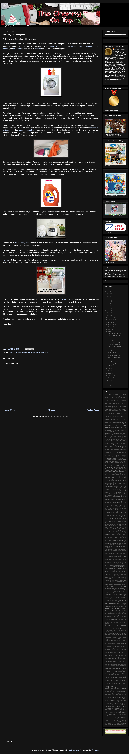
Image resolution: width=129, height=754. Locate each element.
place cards (107, 665)
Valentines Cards (109, 524)
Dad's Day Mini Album (114, 355)
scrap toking (118, 683)
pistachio (112, 664)
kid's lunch (124, 631)
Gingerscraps (116, 445)
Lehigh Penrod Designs (120, 461)
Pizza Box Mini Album (114, 493)
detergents (27, 352)
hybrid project (111, 625)
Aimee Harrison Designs (111, 400)
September (111, 324)
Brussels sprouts (116, 412)
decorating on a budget (121, 562)
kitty (117, 633)
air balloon (116, 531)
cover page (107, 558)
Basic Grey (111, 407)
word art (111, 724)
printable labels (117, 670)
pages (119, 652)
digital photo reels (122, 565)
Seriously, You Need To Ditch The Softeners (114, 343)
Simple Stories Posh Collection (112, 501)
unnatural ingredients (26, 130)
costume (116, 556)
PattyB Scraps (119, 487)
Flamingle (116, 440)
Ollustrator (74, 750)
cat (111, 547)
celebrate (110, 549)
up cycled (111, 717)
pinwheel (116, 662)
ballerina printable (112, 537)
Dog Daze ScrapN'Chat (114, 430)
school (121, 681)
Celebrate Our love (112, 413)
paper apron (113, 653)
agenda (110, 531)
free (124, 586)
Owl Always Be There (113, 486)
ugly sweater (120, 715)
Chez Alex (107, 415)
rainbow (116, 677)
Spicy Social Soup (112, 505)
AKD (109, 399)
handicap (116, 616)
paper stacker (108, 658)
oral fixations (121, 648)
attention (120, 534)
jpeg (119, 630)
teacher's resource (121, 703)
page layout (108, 652)
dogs (115, 574)
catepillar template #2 (117, 547)
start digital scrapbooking (111, 697)
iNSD (106, 627)
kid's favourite (118, 631)
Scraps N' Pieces (121, 496)
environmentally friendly (121, 578)
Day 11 (111, 422)
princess (118, 668)
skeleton (110, 694)
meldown (116, 637)
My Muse (107, 480)
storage (110, 698)
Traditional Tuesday (115, 519)
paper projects (117, 657)
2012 (108, 385)
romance (113, 680)
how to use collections (121, 622)
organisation (123, 649)
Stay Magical (114, 506)
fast (113, 581)
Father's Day (108, 436)
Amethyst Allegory (117, 403)
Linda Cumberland (115, 462)
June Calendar (117, 456)
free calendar (112, 589)
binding (122, 538)
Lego (113, 461)
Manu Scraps (108, 474)
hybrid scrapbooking (121, 625)
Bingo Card (111, 410)
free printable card (113, 601)
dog (112, 574)
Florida (120, 440)
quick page (123, 676)
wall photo (112, 721)
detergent (124, 563)
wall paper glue (120, 720)
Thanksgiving (108, 511)
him (121, 617)
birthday (114, 540)
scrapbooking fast (114, 688)
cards (109, 547)
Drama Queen (116, 431)
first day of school (122, 584)
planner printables (108, 667)
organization (107, 650)
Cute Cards (110, 419)
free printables (110, 603)
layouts (106, 636)
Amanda (110, 403)
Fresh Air (116, 442)
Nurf (125, 481)
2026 (108, 289)
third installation (108, 708)
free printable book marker (111, 600)
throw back (117, 708)
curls (109, 560)
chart (106, 550)
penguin (118, 659)
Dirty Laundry (123, 427)
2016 (108, 313)
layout (115, 634)
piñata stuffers (123, 664)
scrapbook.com (123, 684)
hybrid (107, 624)
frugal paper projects (109, 612)
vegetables (114, 718)
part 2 (113, 658)
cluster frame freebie (121, 553)
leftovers (115, 636)
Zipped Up (123, 528)
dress (106, 575)
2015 (108, 315)
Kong (116, 459)
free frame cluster (114, 595)
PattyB (114, 487)
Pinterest (106, 493)
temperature (115, 704)
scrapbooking (110, 686)
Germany (112, 443)
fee (123, 583)
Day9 (114, 422)
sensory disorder (117, 690)
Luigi (111, 470)
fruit (115, 612)
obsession (116, 648)
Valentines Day (117, 524)
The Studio (115, 515)
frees (118, 610)
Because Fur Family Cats (118, 409)
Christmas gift (123, 416)
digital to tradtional (118, 571)
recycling (110, 678)
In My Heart (121, 452)
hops (113, 620)
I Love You (113, 452)
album (121, 531)
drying (119, 575)
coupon (124, 556)
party (116, 658)
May (109, 368)
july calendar (123, 630)
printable (124, 668)
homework (107, 620)
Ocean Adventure (108, 483)
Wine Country (120, 527)
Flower (106, 442)
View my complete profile (111, 83)
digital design (115, 565)
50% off (110, 396)
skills (113, 694)
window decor (120, 723)
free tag (116, 606)
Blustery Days (117, 410)
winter (124, 723)
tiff (121, 708)
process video (113, 674)
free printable (108, 598)
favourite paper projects (116, 583)
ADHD (106, 399)
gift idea (119, 613)
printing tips (107, 674)
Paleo (111, 487)
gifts (105, 615)
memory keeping (122, 637)
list (123, 636)
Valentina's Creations (114, 522)
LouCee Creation (115, 465)
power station (112, 668)
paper (108, 653)
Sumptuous (117, 509)
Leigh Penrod (107, 462)
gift (116, 613)
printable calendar (109, 670)
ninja (125, 646)
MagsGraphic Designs (111, 471)
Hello (111, 450)
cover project (114, 558)
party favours (121, 658)
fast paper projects (119, 581)
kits (115, 633)
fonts (110, 586)
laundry (36, 352)
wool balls (107, 724)
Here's (33, 214)
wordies (114, 724)
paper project (110, 656)
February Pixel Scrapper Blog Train (117, 439)
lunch (125, 636)
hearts (116, 617)
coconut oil (107, 555)
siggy (118, 691)
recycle (106, 678)
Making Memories (122, 473)
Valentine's (124, 522)
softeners (124, 694)
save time (124, 680)
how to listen (113, 622)
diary (111, 565)
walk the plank (112, 720)
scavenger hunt (115, 681)
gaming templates (111, 613)
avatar (110, 536)
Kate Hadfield (123, 456)
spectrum (107, 695)
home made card (122, 619)
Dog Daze (118, 428)
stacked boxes (115, 695)
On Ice (122, 483)
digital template (122, 569)
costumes (120, 556)
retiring (106, 680)
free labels (113, 597)
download (124, 574)
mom (109, 643)
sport (110, 695)
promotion (107, 675)
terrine (113, 706)
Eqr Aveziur (113, 433)
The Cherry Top (116, 512)
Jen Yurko (120, 453)
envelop (113, 578)
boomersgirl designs (110, 543)
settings (38, 49)
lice (118, 636)
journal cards (114, 630)
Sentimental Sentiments (110, 498)
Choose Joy (112, 415)
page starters (114, 652)
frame (115, 586)
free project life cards (119, 603)
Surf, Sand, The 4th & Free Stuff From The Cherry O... (115, 335)
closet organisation (122, 552)
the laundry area (77, 46)
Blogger (95, 750)
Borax (12, 352)
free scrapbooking (118, 604)
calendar (110, 546)
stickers (106, 698)
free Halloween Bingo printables (112, 588)
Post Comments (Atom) (57, 416)
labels (120, 633)
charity (124, 549)
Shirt (117, 499)
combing (119, 555)
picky (113, 662)
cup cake (112, 559)
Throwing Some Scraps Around (115, 517)
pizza (115, 664)
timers (109, 709)
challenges (120, 549)
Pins (125, 492)
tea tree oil (113, 703)
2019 (108, 305)
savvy (106, 681)
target (111, 701)
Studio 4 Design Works (115, 508)
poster (106, 668)
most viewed (119, 643)
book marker (115, 541)
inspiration (118, 628)
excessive (121, 580)
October (110, 322)
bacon (106, 537)
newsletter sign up (120, 646)
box (117, 543)
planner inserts (123, 665)
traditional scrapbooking (114, 712)
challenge (115, 549)
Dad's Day (107, 421)
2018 (108, 308)
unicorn (124, 715)
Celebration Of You (121, 413)
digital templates (109, 571)
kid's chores (112, 631)
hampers (111, 616)
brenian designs (114, 544)
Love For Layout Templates (115, 467)
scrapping (111, 690)
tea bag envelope (120, 701)
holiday (124, 617)
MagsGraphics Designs (111, 473)
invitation (124, 628)
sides (116, 691)
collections (114, 555)
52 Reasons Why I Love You (118, 396)
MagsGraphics (122, 471)
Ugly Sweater (119, 521)
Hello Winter (114, 450)
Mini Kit (119, 477)
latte (109, 634)
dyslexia (106, 577)
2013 (108, 383)
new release (123, 645)
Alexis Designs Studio (114, 401)
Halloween (123, 448)
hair (125, 615)
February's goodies (109, 440)
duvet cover (123, 575)
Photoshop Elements (110, 492)
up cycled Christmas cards (119, 717)
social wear (118, 694)
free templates (115, 608)
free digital (116, 592)
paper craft (107, 655)
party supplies (110, 659)
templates (108, 706)
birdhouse (109, 540)
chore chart (111, 552)
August (110, 326)
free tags (120, 606)
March (110, 373)
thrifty (113, 708)
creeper (106, 559)
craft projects (123, 558)
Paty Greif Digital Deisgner (113, 489)
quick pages (107, 677)
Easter (121, 431)
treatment (110, 714)
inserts (112, 628)
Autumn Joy (118, 406)
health (125, 616)
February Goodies (118, 437)
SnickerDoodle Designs (110, 503)
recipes (124, 677)
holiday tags (107, 619)
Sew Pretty (123, 498)
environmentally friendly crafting (111, 580)
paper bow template (121, 653)
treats (114, 714)
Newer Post (9, 410)
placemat (112, 665)
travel (122, 712)
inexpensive (116, 626)
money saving (113, 643)
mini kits (122, 640)
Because (110, 409)
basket (109, 538)
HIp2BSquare (117, 448)
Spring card (118, 505)
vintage (121, 718)
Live (123, 464)
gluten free (112, 615)
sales (119, 680)
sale (117, 680)
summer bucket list (122, 698)
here (47, 130)
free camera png (120, 589)
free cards (121, 591)
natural (44, 352)
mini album (120, 639)
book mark (107, 541)
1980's (120, 394)
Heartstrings (116, 449)
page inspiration (122, 650)
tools (121, 709)
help (119, 617)
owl (114, 650)
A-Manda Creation (114, 397)
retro (109, 680)
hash (122, 616)
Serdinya (118, 498)
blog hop (118, 540)
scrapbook (124, 683)
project (118, 674)
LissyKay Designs (116, 464)
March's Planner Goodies (117, 474)
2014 (108, 381)
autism (124, 534)
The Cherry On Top (119, 49)
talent (125, 700)
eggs (109, 578)
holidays (113, 619)
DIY (122, 419)
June (109, 331)
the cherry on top (120, 706)
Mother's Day (123, 479)
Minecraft (113, 477)
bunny (125, 544)
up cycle (106, 717)
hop (110, 620)
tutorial (124, 714)
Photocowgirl (123, 490)
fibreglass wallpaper (113, 584)
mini (116, 639)
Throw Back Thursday (115, 516)
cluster (106, 553)
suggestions (115, 698)
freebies (114, 610)
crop (109, 559)
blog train (123, 540)
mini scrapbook (115, 642)
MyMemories (114, 480)
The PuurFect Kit (109, 515)
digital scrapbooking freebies (113, 568)
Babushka (124, 406)
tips (113, 709)
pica (110, 662)
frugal (125, 610)
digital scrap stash (109, 566)
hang (119, 616)
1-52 (107, 394)
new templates (108, 646)
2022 (108, 298)
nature (116, 645)
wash (119, 721)
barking (106, 538)
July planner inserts (109, 456)
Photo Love (116, 490)
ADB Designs (123, 397)
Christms (106, 418)
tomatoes (117, 709)
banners (124, 537)
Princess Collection (112, 496)
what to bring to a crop (111, 723)
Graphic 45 (110, 448)
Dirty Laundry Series (110, 428)
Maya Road (120, 476)
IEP (117, 452)
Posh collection (108, 495)
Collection (117, 418)
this (51, 164)
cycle (112, 560)
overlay (111, 650)
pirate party (107, 664)
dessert (114, 563)
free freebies (121, 595)
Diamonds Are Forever (114, 423)
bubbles (121, 544)
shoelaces (112, 691)
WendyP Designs (112, 527)
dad (114, 560)
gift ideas (124, 613)
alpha (125, 531)
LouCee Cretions (115, 467)
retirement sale (122, 678)
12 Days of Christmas (113, 394)
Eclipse (108, 433)
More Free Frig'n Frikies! (114, 357)
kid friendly (107, 631)
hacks (123, 615)
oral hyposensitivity (116, 649)
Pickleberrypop (119, 492)
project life (123, 674)
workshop (119, 724)
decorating (113, 562)
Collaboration (112, 418)
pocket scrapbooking (121, 667)
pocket (114, 667)
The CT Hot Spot (115, 511)
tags (122, 700)
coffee (111, 555)
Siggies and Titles (122, 499)
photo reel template (117, 661)
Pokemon (121, 493)
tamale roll (107, 701)
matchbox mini (108, 637)
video (118, 718)
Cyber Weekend (117, 419)
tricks (120, 714)
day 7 (119, 560)
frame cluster (119, 586)
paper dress (114, 655)
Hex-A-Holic (120, 450)
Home (51, 410)
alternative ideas (108, 533)
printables (114, 671)
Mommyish (111, 479)
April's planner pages (110, 406)
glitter (108, 615)
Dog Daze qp (123, 430)
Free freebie (111, 442)
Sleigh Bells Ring (121, 502)
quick (119, 675)
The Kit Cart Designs (121, 514)
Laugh (110, 461)
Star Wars (109, 506)
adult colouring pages (117, 530)
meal (113, 637)
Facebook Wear (122, 434)
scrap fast (113, 683)
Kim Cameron (120, 458)
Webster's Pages (116, 525)
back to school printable (120, 536)
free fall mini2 (107, 595)
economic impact (120, 577)
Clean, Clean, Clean (22, 243)
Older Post (93, 410)
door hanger (119, 574)
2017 (108, 310)
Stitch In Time (120, 506)
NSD (119, 480)
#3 (105, 394)
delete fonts (108, 563)
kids (105, 633)
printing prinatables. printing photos (118, 673)
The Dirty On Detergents (114, 353)
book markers (122, 541)
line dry (120, 636)
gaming (121, 612)
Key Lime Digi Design (110, 458)
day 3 (116, 560)
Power (114, 495)
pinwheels (121, 662)
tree (117, 714)
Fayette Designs (117, 436)
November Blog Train (119, 481)
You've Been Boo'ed (114, 528)
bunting (106, 546)
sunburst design (108, 700)
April (109, 370)
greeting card (118, 615)
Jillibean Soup (121, 455)
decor (122, 560)
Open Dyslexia (113, 484)
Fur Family (121, 442)
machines (17, 49)
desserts (119, 563)
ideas (110, 626)
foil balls (106, 586)
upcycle (109, 718)
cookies (112, 556)
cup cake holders (118, 559)
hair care (107, 616)
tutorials (115, 715)
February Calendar (109, 437)
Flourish (124, 440)
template (123, 705)
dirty (119, 572)
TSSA (125, 509)
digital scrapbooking (119, 567)
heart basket (111, 617)
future (117, 612)
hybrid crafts (120, 623)
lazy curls (111, 636)
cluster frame (112, 553)
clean (18, 352)
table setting (118, 700)
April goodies (123, 404)
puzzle (116, 675)
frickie (121, 610)
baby (113, 536)
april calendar (112, 534)
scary (109, 681)
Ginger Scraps (118, 443)
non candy (111, 648)
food (112, 586)
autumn (106, 536)
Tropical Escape (111, 521)
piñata (118, 664)
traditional (107, 711)
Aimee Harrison (122, 399)
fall (124, 580)
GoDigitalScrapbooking (115, 446)
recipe (64, 299)
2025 (108, 291)
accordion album (108, 530)
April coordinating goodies (114, 404)
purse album (112, 675)
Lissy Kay (121, 462)
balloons (120, 537)
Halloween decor (109, 449)
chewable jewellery (112, 550)
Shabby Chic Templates (110, 499)
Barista (106, 407)
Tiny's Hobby (119, 518)
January (110, 378)
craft (118, 558)
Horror (109, 452)
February (110, 375)
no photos (107, 648)
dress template (110, 575)
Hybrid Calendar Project (114, 346)
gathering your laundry (55, 46)
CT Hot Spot (123, 412)
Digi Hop (121, 423)
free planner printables (121, 597)
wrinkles (122, 724)
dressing (116, 575)
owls (116, 650)
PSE (108, 487)
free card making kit (113, 591)
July (109, 329)
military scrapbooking (109, 639)
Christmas (118, 415)
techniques (107, 704)
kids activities (110, 633)
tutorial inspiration (108, 715)
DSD (125, 419)
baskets (113, 538)
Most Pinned (117, 479)
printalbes (120, 671)
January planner (114, 453)
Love (122, 467)
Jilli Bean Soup (114, 455)
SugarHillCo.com (108, 509)
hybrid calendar (112, 623)
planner (117, 665)
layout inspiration (122, 634)
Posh (125, 493)
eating (113, 577)
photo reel (110, 661)
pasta (115, 659)
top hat (124, 709)
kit (113, 633)
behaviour (118, 538)
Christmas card (115, 416)
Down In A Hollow (109, 431)
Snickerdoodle (120, 503)
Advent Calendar (114, 399)
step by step (122, 697)
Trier (121, 519)
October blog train (117, 483)
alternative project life (116, 533)
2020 (108, 303)
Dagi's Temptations (115, 421)
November (111, 319)
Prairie (117, 495)
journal (109, 630)
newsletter (113, 646)
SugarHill (124, 508)
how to (119, 620)
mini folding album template (114, 640)
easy (110, 577)
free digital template (121, 594)
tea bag (114, 701)
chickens (119, 550)
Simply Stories (113, 502)
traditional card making (115, 711)
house (115, 620)
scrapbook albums (110, 684)
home (116, 619)
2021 (108, 301)
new (119, 645)
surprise (113, 700)
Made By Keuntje (120, 470)
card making (116, 546)
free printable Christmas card (119, 598)
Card (106, 413)
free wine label (122, 608)
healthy (106, 617)
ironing (106, 630)
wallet (116, 721)
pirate (125, 662)
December (111, 317)
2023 (108, 296)
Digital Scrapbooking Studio (115, 426)
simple (121, 691)
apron (117, 534)
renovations (115, 678)
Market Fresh (112, 476)
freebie (108, 610)
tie (120, 708)
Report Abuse (109, 281)
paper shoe (123, 656)
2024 (108, 293)
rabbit (112, 677)
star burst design (122, 695)
